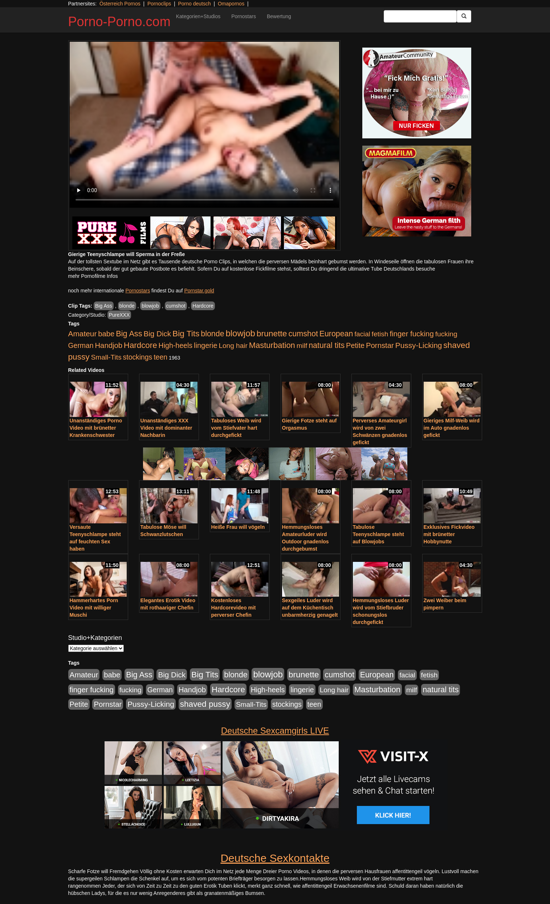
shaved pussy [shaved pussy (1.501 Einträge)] (205, 704)
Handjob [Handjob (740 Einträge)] (108, 345)
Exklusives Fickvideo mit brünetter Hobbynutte (449, 534)
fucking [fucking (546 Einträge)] (446, 334)
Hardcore (202, 306)
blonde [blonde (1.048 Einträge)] (212, 333)
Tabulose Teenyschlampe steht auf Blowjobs (378, 534)
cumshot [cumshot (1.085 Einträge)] (303, 333)
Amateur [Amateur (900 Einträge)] (82, 333)
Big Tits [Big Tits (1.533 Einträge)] (185, 333)
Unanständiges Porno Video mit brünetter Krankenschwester (96, 428)
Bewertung (279, 16)
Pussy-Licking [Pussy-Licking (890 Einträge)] (418, 345)
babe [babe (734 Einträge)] (106, 334)
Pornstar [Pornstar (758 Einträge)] (380, 345)
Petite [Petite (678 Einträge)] (355, 345)
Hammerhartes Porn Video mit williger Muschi (94, 607)
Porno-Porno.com (119, 21)
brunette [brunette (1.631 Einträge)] (272, 333)
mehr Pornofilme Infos (93, 276)
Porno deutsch (194, 4)
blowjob (150, 306)
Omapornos (231, 4)
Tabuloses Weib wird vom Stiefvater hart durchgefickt (236, 428)
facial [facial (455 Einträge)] (362, 334)
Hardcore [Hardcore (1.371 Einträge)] (140, 345)
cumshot (176, 306)
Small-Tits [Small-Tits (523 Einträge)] (106, 357)
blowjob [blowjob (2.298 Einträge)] (240, 333)
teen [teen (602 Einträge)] (160, 357)
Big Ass (103, 306)
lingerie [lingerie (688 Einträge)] (205, 345)
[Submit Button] (464, 16)
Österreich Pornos (119, 4)
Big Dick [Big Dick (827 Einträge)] (157, 333)
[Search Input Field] (420, 16)
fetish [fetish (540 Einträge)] (380, 334)
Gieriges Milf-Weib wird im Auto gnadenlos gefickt (452, 428)
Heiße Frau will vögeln (238, 527)
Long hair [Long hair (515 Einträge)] (233, 345)
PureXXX (119, 315)
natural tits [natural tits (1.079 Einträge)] (327, 345)
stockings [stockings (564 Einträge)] (137, 357)
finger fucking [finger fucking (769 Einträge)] (411, 334)
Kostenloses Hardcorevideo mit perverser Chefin (233, 607)
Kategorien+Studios (198, 16)
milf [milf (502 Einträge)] (302, 345)
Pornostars (243, 16)
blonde (127, 306)
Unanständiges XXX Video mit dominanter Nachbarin (166, 428)
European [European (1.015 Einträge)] (336, 333)
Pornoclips (159, 4)
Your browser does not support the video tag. (204, 125)
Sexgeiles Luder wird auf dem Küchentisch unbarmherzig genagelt (310, 607)
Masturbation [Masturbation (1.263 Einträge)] (272, 345)
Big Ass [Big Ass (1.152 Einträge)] (129, 333)
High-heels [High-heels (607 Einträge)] (176, 345)
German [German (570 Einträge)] (81, 345)
